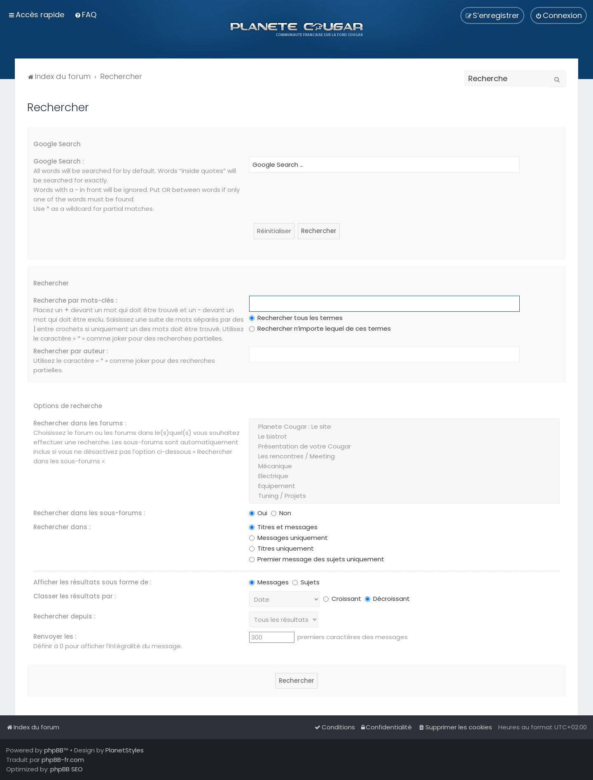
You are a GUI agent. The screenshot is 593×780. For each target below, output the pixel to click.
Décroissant (387, 598)
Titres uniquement (281, 548)
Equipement (404, 486)
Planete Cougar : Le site (404, 427)
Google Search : (58, 161)
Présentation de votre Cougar (404, 446)
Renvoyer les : (55, 636)
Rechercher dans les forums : (79, 423)
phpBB (53, 750)
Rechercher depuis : (64, 616)
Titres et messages (283, 527)
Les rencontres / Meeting (404, 456)
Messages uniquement (288, 537)
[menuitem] (85, 14)
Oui (258, 513)
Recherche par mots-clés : (75, 300)
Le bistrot (404, 436)
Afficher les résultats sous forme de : (92, 582)
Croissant (342, 598)
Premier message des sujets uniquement (316, 559)
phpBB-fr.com (63, 759)
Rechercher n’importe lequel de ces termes (320, 328)
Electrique (404, 476)
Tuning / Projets (404, 496)
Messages (269, 582)
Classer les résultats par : (74, 596)
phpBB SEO (66, 769)
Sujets (306, 582)
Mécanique (404, 466)
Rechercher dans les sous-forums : (89, 513)
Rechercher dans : (62, 527)
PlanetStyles (124, 750)
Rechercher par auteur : (70, 351)
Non (281, 513)
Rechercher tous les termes (296, 317)
